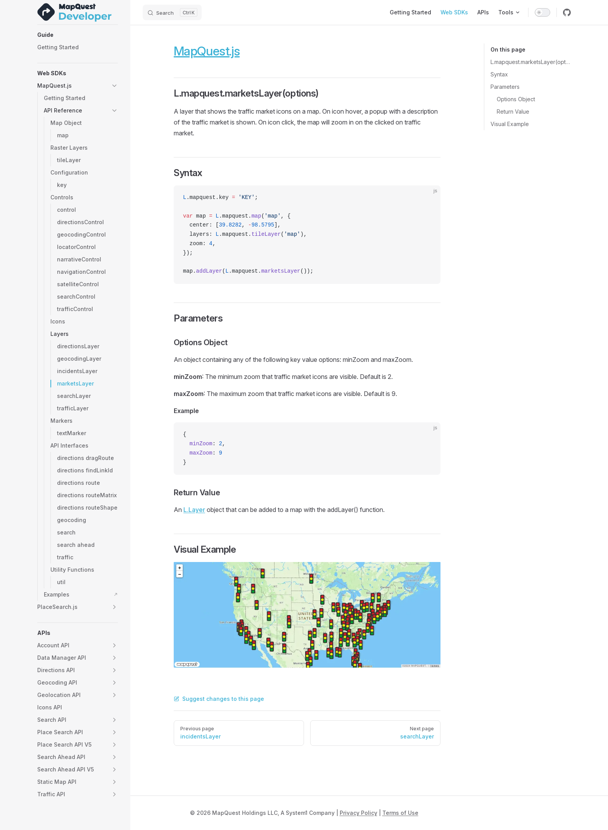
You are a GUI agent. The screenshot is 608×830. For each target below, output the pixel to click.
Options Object (516, 99)
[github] (567, 12)
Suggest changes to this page (219, 698)
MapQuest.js (207, 51)
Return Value (513, 111)
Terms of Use (400, 812)
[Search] (172, 12)
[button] (77, 35)
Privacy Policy (358, 812)
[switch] (542, 12)
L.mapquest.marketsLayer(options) (531, 62)
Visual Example (510, 124)
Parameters (505, 86)
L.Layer (194, 510)
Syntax (499, 74)
